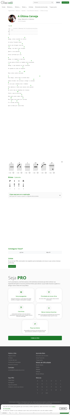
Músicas (9, 7)
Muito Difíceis (40, 374)
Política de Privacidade (14, 362)
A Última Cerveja (44, 10)
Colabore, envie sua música (16, 387)
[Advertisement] (35, 122)
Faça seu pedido (12, 384)
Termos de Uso (12, 360)
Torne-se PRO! (35, 338)
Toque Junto (53, 7)
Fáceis (37, 367)
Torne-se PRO (65, 2)
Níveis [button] (24, 7)
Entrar (58, 2)
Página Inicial (11, 10)
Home (3, 7)
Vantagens (11, 382)
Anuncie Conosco (13, 364)
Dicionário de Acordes (41, 7)
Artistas (31, 7)
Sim (21, 252)
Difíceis (38, 371)
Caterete (23, 10)
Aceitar (63, 408)
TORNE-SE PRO (12, 266)
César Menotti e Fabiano (33, 10)
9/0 (47, 393)
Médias (38, 369)
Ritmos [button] (17, 7)
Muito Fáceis (39, 365)
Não (48, 252)
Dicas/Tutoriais (40, 358)
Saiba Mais (11, 380)
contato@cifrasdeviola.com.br (16, 370)
